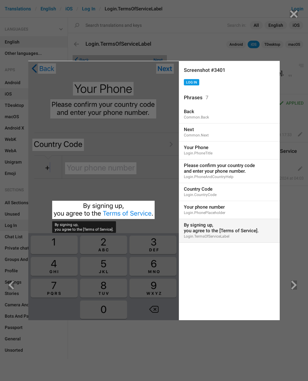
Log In (191, 82)
